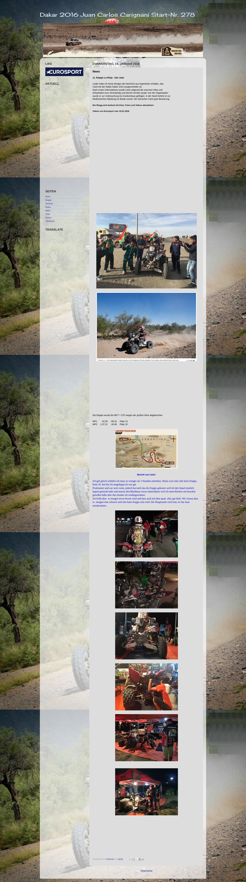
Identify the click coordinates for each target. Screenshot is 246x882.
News (47, 196)
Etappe (48, 200)
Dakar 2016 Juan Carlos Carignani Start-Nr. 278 (117, 14)
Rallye (48, 207)
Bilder (47, 211)
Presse (48, 218)
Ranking (49, 204)
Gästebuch (50, 221)
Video (47, 214)
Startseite (146, 870)
